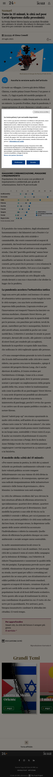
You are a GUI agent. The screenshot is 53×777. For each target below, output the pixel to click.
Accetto (33, 162)
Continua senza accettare (41, 112)
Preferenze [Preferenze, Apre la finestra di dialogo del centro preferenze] (18, 162)
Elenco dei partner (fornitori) (13, 155)
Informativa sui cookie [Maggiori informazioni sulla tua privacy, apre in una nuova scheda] (16, 141)
